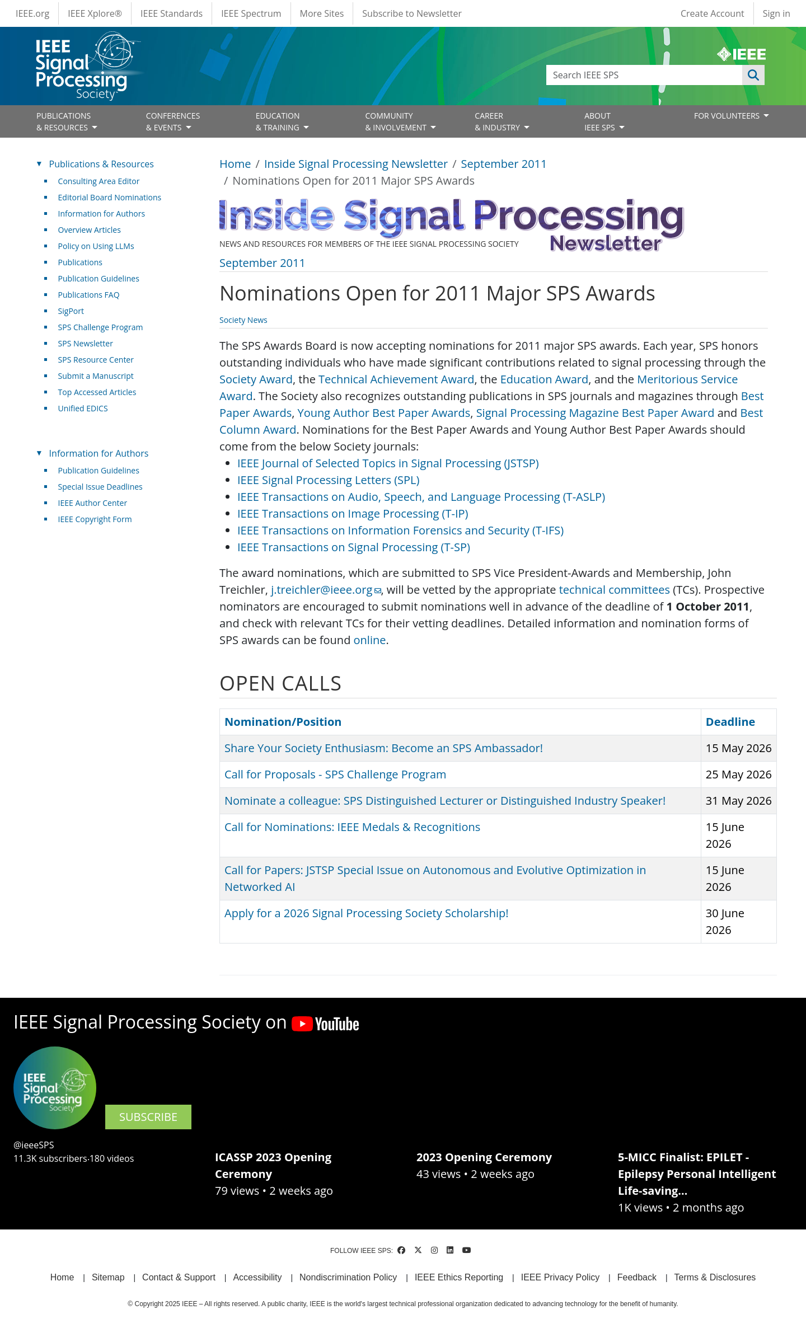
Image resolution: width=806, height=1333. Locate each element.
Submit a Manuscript (96, 375)
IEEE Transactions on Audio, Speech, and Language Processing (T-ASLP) (421, 496)
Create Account (712, 13)
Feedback (637, 1277)
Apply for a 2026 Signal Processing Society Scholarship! (366, 913)
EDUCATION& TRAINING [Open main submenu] (279, 121)
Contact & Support (178, 1277)
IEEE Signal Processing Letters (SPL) (328, 479)
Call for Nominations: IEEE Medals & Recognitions (352, 826)
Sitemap (108, 1277)
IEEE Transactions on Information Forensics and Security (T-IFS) (400, 530)
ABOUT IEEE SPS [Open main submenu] (600, 121)
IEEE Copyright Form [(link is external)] (99, 519)
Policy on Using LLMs (96, 246)
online (370, 639)
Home (235, 163)
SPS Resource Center (96, 359)
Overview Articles (89, 229)
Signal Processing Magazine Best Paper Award (595, 412)
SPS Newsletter (85, 343)
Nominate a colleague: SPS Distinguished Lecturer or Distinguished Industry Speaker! (445, 800)
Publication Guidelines (98, 278)
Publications (80, 262)
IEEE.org (32, 13)
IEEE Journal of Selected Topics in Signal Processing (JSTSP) (388, 463)
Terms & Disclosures (715, 1277)
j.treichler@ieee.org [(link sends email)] (326, 589)
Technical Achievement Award (396, 379)
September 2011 (504, 163)
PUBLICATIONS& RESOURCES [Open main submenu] (63, 121)
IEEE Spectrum (251, 13)
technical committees (614, 589)
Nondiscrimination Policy (348, 1277)
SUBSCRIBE (148, 1116)
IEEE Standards (171, 13)
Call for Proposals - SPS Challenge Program (335, 774)
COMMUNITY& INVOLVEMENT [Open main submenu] (396, 121)
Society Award (256, 379)
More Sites (322, 13)
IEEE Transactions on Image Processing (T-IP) (352, 513)
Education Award (544, 379)
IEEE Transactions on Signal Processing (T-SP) (353, 547)
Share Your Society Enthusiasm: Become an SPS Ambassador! (383, 747)
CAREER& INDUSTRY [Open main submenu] (498, 121)
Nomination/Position (282, 721)
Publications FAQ (89, 294)
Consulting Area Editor (99, 181)
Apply (753, 75)
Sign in (776, 13)
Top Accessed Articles (97, 392)
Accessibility (257, 1277)
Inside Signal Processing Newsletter (356, 163)
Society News (243, 320)
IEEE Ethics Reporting (459, 1277)
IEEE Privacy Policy (560, 1277)
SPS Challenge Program (100, 327)
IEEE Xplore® (95, 13)
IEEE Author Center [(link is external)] (97, 502)
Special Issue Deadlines (100, 486)
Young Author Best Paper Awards (384, 412)
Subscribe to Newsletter (412, 13)
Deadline (731, 721)
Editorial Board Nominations (110, 197)
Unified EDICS (83, 408)
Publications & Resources (101, 164)
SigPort (71, 311)
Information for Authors (102, 213)
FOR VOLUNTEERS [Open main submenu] (728, 115)
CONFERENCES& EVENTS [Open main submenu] (173, 121)
